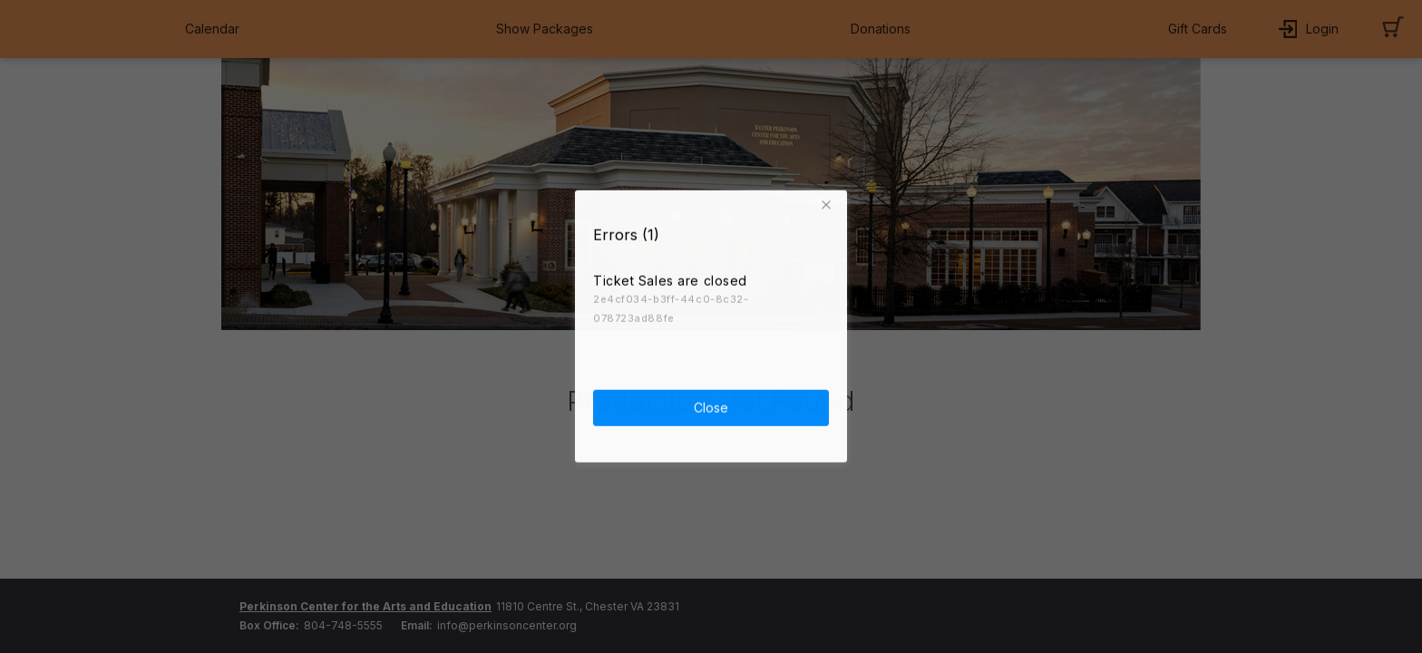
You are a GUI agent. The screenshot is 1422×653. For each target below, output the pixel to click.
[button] (829, 202)
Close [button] (711, 405)
